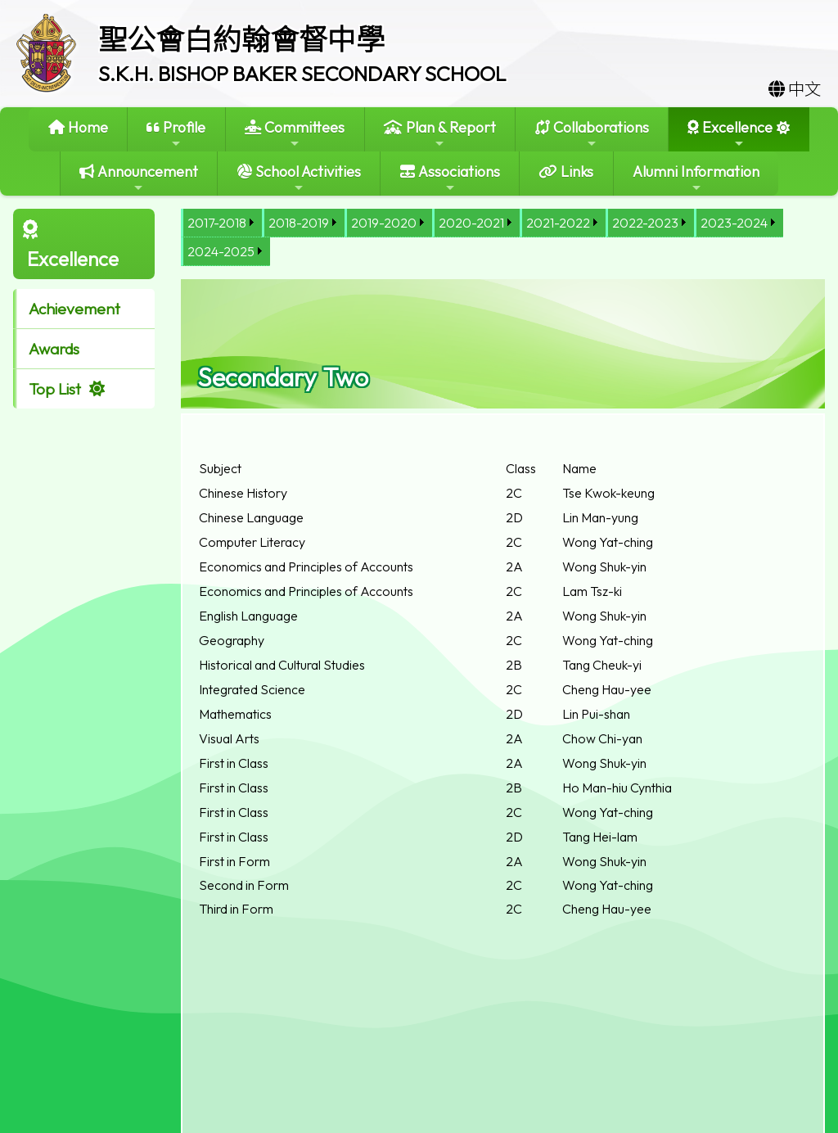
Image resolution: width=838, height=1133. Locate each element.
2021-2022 (558, 222)
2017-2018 (216, 222)
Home (78, 127)
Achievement (74, 308)
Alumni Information (696, 178)
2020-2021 (471, 222)
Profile (175, 134)
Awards (54, 349)
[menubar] (503, 237)
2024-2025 (221, 251)
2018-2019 (298, 222)
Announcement (138, 178)
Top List (55, 389)
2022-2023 (645, 222)
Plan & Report (440, 134)
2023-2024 (734, 222)
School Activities (299, 178)
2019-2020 (384, 222)
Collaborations (592, 134)
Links (565, 171)
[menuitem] (221, 223)
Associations (450, 178)
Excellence (730, 134)
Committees (295, 134)
